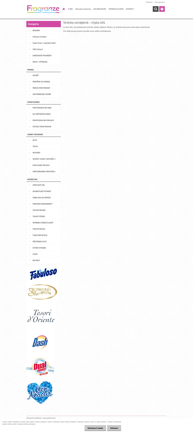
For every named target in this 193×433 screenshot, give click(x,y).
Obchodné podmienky (83, 9)
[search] (155, 9)
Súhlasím (114, 428)
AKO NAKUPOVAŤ (99, 9)
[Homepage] (63, 9)
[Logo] (43, 9)
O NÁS (70, 9)
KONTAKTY (130, 9)
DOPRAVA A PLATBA (116, 9)
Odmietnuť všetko (95, 428)
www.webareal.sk (49, 418)
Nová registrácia (160, 2)
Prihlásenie (149, 2)
